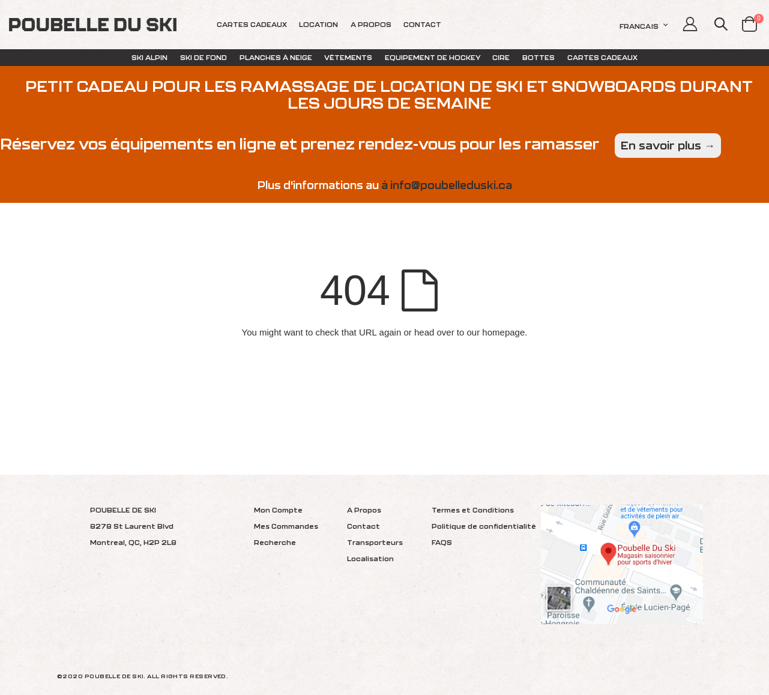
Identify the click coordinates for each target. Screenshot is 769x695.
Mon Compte (278, 510)
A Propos (364, 510)
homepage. (504, 332)
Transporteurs (375, 542)
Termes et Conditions (473, 510)
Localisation (370, 558)
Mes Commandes (286, 526)
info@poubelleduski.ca (451, 185)
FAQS (442, 542)
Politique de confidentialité (484, 526)
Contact (363, 526)
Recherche (275, 542)
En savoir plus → (668, 145)
